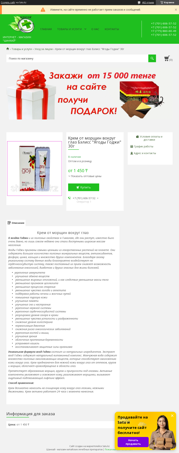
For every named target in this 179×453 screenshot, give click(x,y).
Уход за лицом (44, 49)
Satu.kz (106, 446)
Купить (85, 187)
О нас (95, 29)
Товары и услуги (69, 29)
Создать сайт (8, 2)
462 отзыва (148, 2)
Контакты (112, 29)
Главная (46, 29)
